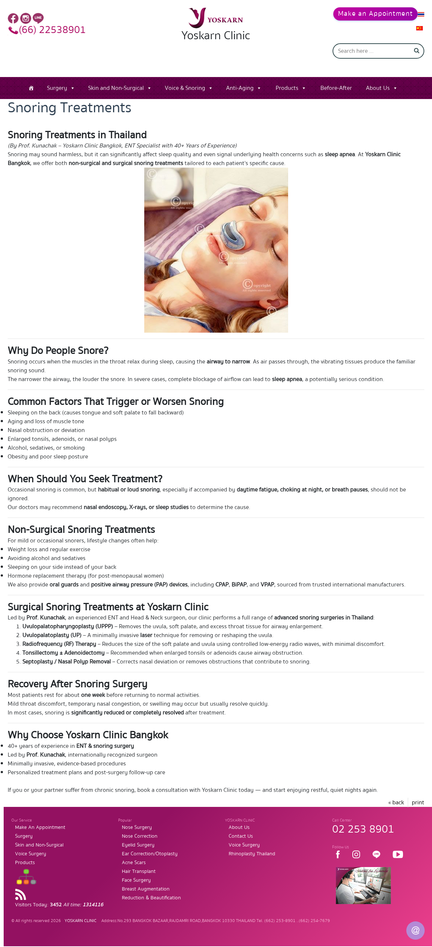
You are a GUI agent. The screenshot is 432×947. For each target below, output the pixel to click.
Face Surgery (136, 868)
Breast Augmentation (146, 877)
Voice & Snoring (185, 76)
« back (396, 791)
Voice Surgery (30, 842)
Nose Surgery (137, 816)
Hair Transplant (139, 860)
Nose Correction (139, 824)
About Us (378, 76)
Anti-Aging (240, 76)
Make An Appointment (40, 816)
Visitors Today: (59, 893)
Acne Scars (134, 851)
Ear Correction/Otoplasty (150, 842)
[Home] (31, 76)
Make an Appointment (369, 12)
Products (287, 76)
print (418, 791)
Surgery (57, 76)
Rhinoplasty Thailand (252, 842)
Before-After (336, 76)
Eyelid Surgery (138, 833)
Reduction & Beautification (151, 886)
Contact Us (241, 824)
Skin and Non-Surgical (116, 76)
